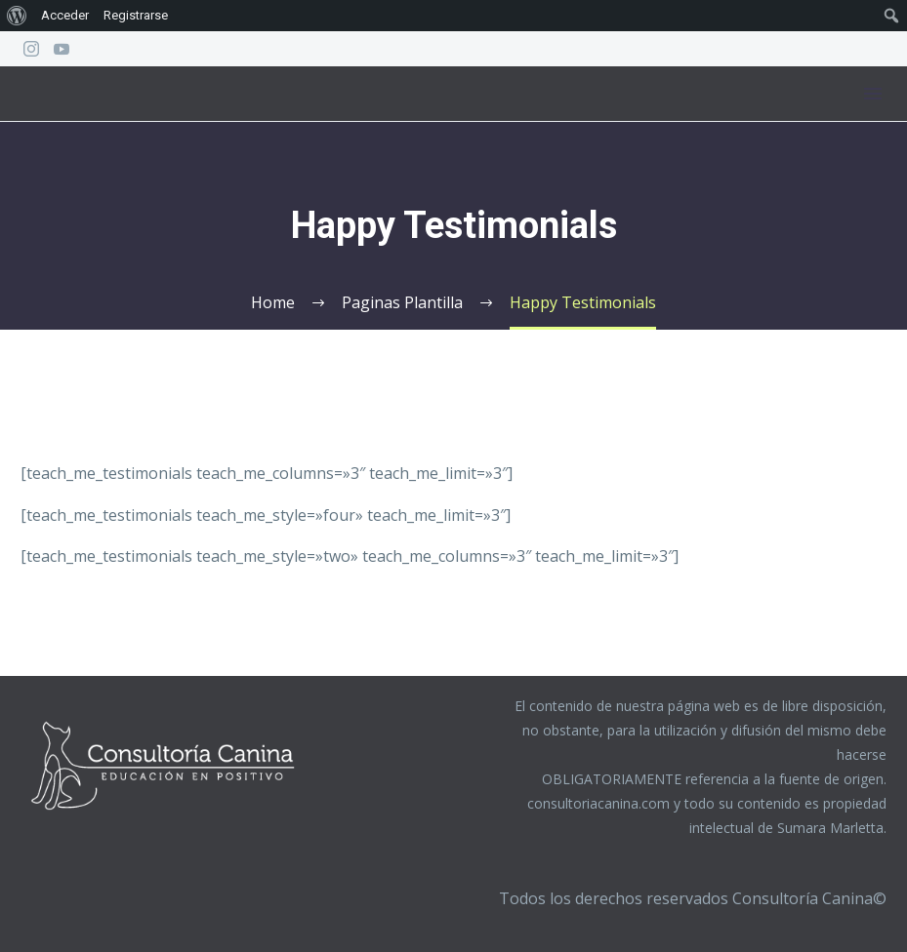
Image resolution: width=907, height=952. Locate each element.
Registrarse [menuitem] (135, 15)
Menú (873, 93)
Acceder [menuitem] (65, 15)
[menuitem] (17, 15)
